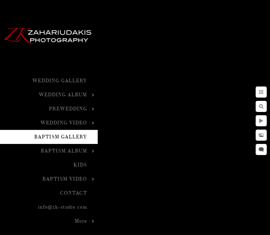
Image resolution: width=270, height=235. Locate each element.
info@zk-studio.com (62, 207)
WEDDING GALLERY (59, 81)
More (81, 221)
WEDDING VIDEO (63, 123)
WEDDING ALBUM (63, 95)
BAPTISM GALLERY (60, 137)
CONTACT (73, 193)
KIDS (80, 165)
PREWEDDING (68, 109)
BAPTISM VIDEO (64, 179)
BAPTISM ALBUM (64, 151)
